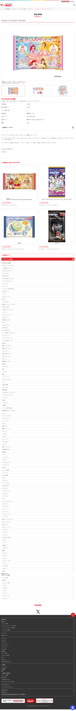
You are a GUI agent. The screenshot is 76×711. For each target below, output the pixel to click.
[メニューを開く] (74, 5)
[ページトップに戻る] (73, 615)
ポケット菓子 (4, 653)
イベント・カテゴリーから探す (8, 627)
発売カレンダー (4, 635)
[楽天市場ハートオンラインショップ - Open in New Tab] (30, 701)
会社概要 (3, 669)
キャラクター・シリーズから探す (19, 9)
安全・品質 (3, 677)
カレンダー (4, 633)
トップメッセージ (5, 666)
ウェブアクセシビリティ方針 (7, 681)
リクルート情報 (4, 675)
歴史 (2, 671)
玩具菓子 (3, 651)
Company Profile (5, 679)
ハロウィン (3, 640)
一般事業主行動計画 (5, 673)
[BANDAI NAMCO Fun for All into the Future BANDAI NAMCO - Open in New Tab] (68, 2)
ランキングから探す (5, 629)
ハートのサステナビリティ (7, 686)
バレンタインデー (5, 645)
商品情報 (8, 9)
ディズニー (30, 9)
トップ (2, 9)
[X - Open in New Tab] (73, 128)
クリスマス (3, 642)
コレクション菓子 (5, 655)
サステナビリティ (5, 684)
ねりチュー (3, 659)
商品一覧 (3, 621)
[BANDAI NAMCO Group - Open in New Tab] (13, 701)
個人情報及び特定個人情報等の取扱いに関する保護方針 (13, 694)
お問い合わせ (4, 692)
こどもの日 (3, 649)
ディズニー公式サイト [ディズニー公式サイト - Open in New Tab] (7, 148)
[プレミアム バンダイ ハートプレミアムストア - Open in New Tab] (44, 700)
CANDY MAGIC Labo (6, 661)
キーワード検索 (4, 623)
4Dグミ (3, 657)
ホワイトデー (4, 647)
